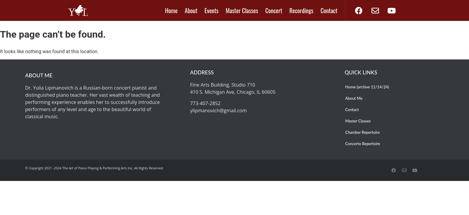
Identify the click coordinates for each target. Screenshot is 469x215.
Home (171, 10)
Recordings (301, 10)
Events (212, 10)
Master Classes (242, 10)
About (191, 10)
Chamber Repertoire (362, 132)
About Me (354, 98)
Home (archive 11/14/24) (367, 87)
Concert (273, 10)
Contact (329, 10)
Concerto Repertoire (362, 143)
